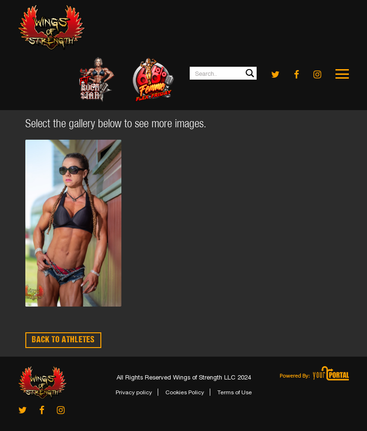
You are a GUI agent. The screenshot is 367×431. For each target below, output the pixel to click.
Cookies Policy (184, 392)
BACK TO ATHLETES (63, 340)
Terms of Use (234, 392)
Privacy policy (134, 392)
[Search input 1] (223, 73)
